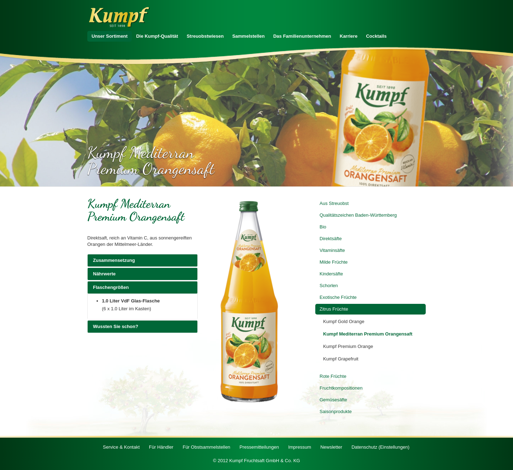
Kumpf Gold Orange (343, 321)
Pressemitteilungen (259, 447)
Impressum (299, 447)
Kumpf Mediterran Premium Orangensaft (368, 334)
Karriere (349, 36)
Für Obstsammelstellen (206, 447)
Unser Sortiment (110, 36)
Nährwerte (142, 273)
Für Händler (161, 447)
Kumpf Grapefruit (340, 358)
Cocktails (376, 36)
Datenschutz (381, 447)
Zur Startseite (119, 17)
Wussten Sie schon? (142, 326)
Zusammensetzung (142, 260)
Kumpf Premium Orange (348, 346)
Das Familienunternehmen (302, 36)
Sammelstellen (248, 36)
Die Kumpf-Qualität (157, 36)
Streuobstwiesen (205, 36)
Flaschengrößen (142, 287)
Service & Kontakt (121, 447)
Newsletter (331, 447)
